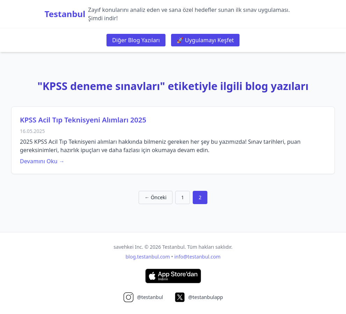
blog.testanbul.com (148, 256)
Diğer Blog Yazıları (136, 40)
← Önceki (156, 197)
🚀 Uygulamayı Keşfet (205, 40)
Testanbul (65, 14)
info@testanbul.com (197, 256)
